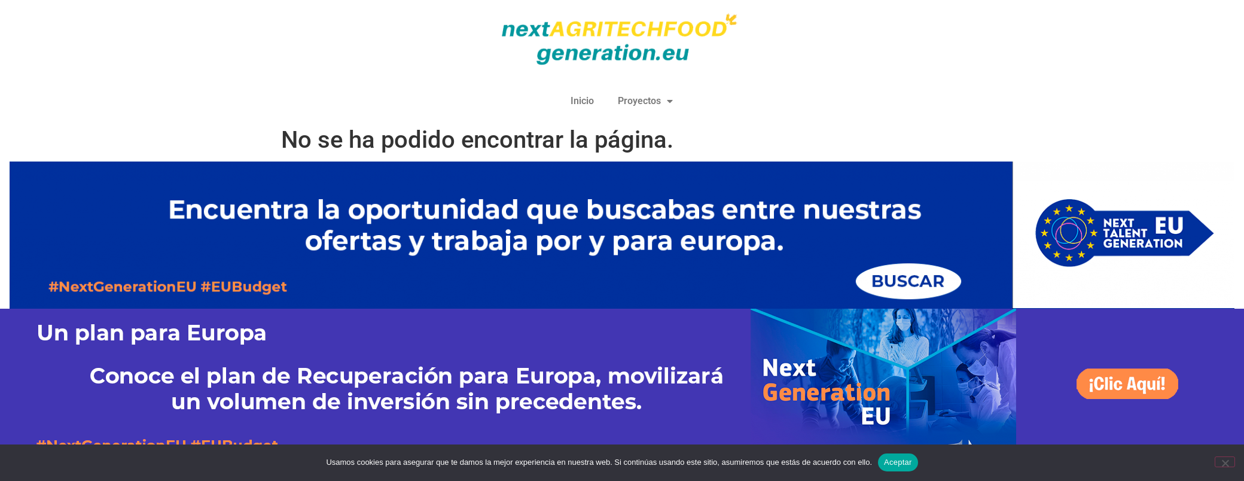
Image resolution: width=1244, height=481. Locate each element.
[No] (1225, 461)
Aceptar (898, 462)
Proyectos (645, 101)
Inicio (582, 100)
